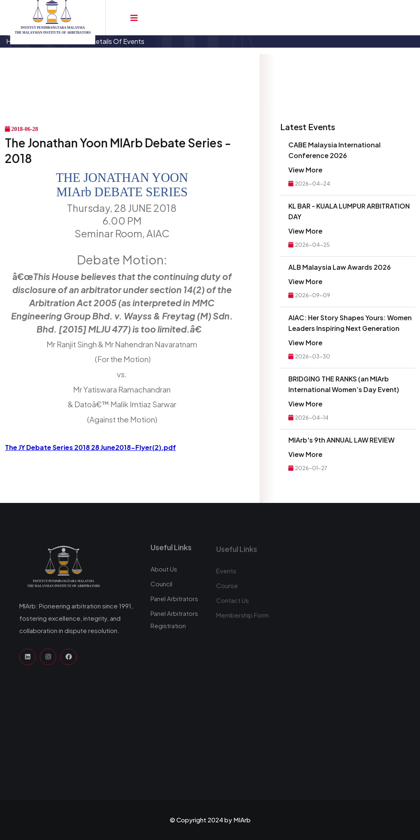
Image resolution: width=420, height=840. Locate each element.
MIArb (242, 820)
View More (305, 169)
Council (161, 588)
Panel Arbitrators (174, 602)
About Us (164, 573)
